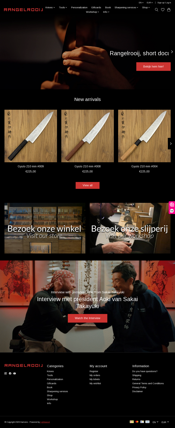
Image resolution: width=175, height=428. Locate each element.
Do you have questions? (144, 371)
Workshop (52, 399)
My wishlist (95, 383)
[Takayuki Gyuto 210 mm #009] (30, 136)
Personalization (79, 7)
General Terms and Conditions (148, 383)
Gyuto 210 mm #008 (88, 166)
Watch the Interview (87, 318)
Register (94, 371)
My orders (95, 375)
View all (88, 185)
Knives (50, 371)
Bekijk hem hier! (153, 66)
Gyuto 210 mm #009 (31, 166)
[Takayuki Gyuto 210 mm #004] (144, 136)
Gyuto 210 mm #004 (144, 166)
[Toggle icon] (156, 10)
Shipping (136, 375)
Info (49, 403)
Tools (50, 375)
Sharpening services (57, 391)
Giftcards (96, 7)
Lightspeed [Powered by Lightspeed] (45, 422)
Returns (136, 379)
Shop (50, 395)
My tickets (95, 379)
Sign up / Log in (164, 3)
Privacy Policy (139, 387)
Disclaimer (137, 391)
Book (108, 7)
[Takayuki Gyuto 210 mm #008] (87, 136)
